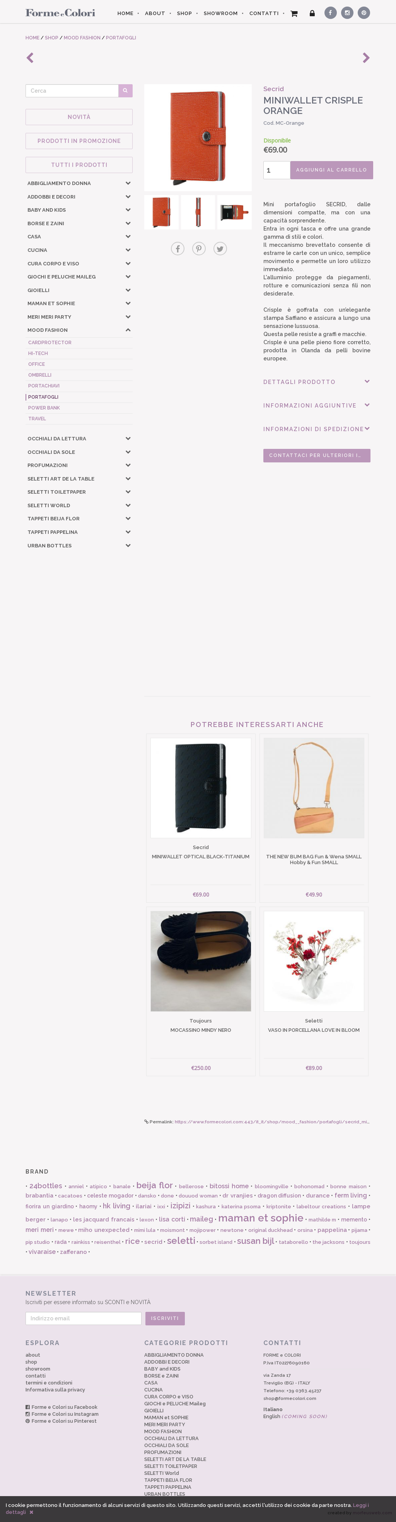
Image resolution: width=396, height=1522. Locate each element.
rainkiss (81, 1242)
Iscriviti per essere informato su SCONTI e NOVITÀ (198, 1297)
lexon (147, 1220)
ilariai (144, 1206)
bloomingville (271, 1186)
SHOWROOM (221, 13)
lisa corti (172, 1219)
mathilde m (322, 1220)
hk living (116, 1206)
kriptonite (278, 1206)
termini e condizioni (49, 1383)
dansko (147, 1196)
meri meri (39, 1229)
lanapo (59, 1220)
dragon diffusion (279, 1195)
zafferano (73, 1252)
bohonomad (309, 1186)
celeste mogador (110, 1195)
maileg (201, 1219)
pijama (359, 1230)
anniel (76, 1186)
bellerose (191, 1186)
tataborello (293, 1242)
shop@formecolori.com (289, 1398)
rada (61, 1242)
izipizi (181, 1205)
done (167, 1196)
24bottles (45, 1186)
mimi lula (144, 1230)
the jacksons (328, 1242)
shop (31, 1362)
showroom (38, 1369)
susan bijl (255, 1241)
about (33, 1355)
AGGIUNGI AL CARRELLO (331, 170)
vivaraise (42, 1251)
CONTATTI (264, 13)
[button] (128, 182)
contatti (36, 1376)
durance (318, 1195)
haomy (88, 1206)
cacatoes (70, 1196)
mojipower (202, 1230)
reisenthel (107, 1242)
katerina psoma (241, 1206)
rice (132, 1241)
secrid (153, 1241)
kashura (206, 1206)
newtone (232, 1230)
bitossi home (229, 1186)
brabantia (39, 1195)
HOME (125, 13)
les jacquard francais (104, 1219)
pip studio (38, 1242)
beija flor (155, 1185)
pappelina (332, 1229)
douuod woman (198, 1196)
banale (122, 1186)
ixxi (161, 1206)
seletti (181, 1240)
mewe (66, 1230)
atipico (98, 1186)
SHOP (184, 13)
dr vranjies (237, 1195)
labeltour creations (321, 1206)
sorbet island (216, 1242)
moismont (172, 1230)
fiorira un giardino (49, 1206)
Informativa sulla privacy (55, 1390)
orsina (305, 1230)
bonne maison (348, 1186)
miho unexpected (103, 1229)
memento (354, 1219)
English (295, 1416)
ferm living (351, 1195)
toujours (359, 1242)
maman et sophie (261, 1218)
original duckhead (270, 1230)
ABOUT (155, 13)
